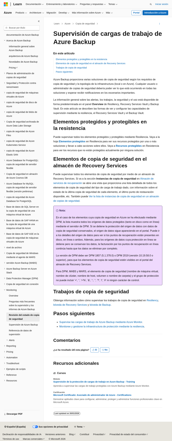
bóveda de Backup (100, 304)
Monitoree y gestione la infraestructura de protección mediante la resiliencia (101, 326)
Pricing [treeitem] (12, 67)
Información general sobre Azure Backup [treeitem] (22, 48)
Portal (136, 12)
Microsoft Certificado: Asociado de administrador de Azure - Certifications (92, 395)
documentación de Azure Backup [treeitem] (22, 35)
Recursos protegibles (129, 146)
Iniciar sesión (161, 4)
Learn (57, 23)
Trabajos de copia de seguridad (71, 67)
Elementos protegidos (72, 141)
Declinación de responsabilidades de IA (22, 434)
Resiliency (152, 300)
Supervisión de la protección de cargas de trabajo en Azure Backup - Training (94, 381)
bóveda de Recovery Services (70, 304)
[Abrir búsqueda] (151, 4)
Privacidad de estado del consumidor (128, 434)
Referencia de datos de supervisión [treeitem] (20, 332)
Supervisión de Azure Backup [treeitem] (23, 324)
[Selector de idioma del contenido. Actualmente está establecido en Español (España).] (15, 426)
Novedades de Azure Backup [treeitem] (23, 62)
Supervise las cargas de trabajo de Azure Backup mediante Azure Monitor (100, 322)
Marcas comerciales (32, 439)
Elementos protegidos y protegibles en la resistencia (81, 59)
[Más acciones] (159, 23)
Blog (71, 434)
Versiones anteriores (55, 434)
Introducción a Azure (155, 12)
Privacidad (98, 434)
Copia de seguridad (85, 23)
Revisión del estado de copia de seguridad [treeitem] (24, 317)
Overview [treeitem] (13, 295)
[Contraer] (38, 21)
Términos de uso (11, 439)
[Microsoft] (6, 4)
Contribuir (84, 434)
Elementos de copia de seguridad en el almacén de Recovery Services (90, 63)
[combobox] (22, 27)
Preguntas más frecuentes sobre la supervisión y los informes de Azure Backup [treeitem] (22, 305)
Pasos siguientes (64, 72)
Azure (67, 23)
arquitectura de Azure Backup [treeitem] (23, 56)
